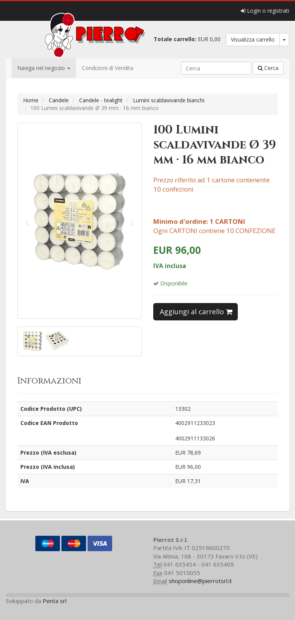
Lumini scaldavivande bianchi (168, 100)
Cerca (268, 68)
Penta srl (54, 601)
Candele (59, 100)
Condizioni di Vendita (107, 68)
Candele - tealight (101, 100)
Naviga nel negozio (43, 68)
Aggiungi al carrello (196, 311)
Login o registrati (265, 10)
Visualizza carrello (253, 39)
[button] (27, 220)
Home (30, 100)
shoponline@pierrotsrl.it (200, 581)
